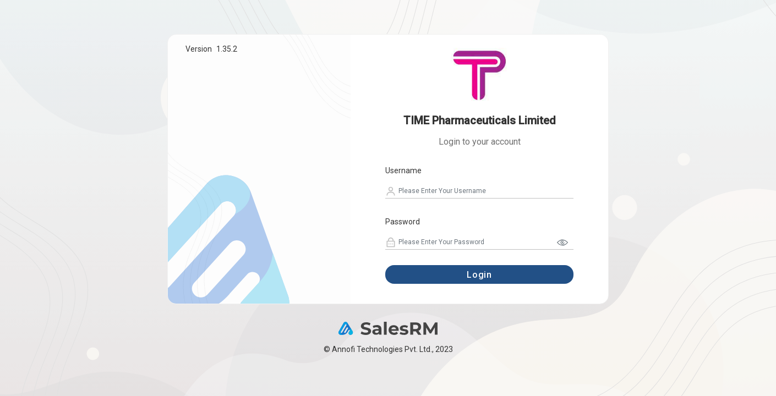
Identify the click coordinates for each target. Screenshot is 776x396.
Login (479, 275)
